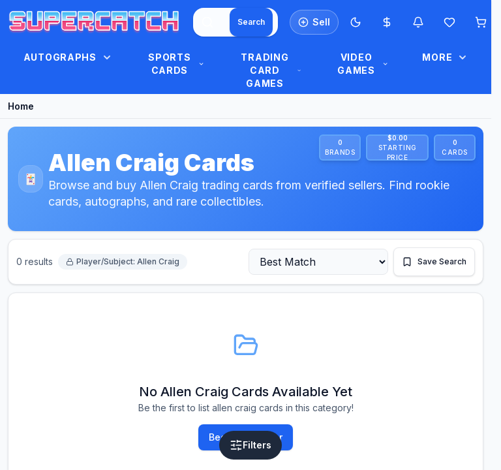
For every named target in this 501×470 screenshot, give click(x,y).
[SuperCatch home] (94, 22)
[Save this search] (434, 261)
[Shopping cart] (480, 22)
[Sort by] (318, 262)
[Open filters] (250, 445)
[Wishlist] (449, 22)
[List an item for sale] (314, 22)
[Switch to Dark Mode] (355, 22)
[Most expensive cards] (386, 22)
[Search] (251, 22)
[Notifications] (418, 22)
